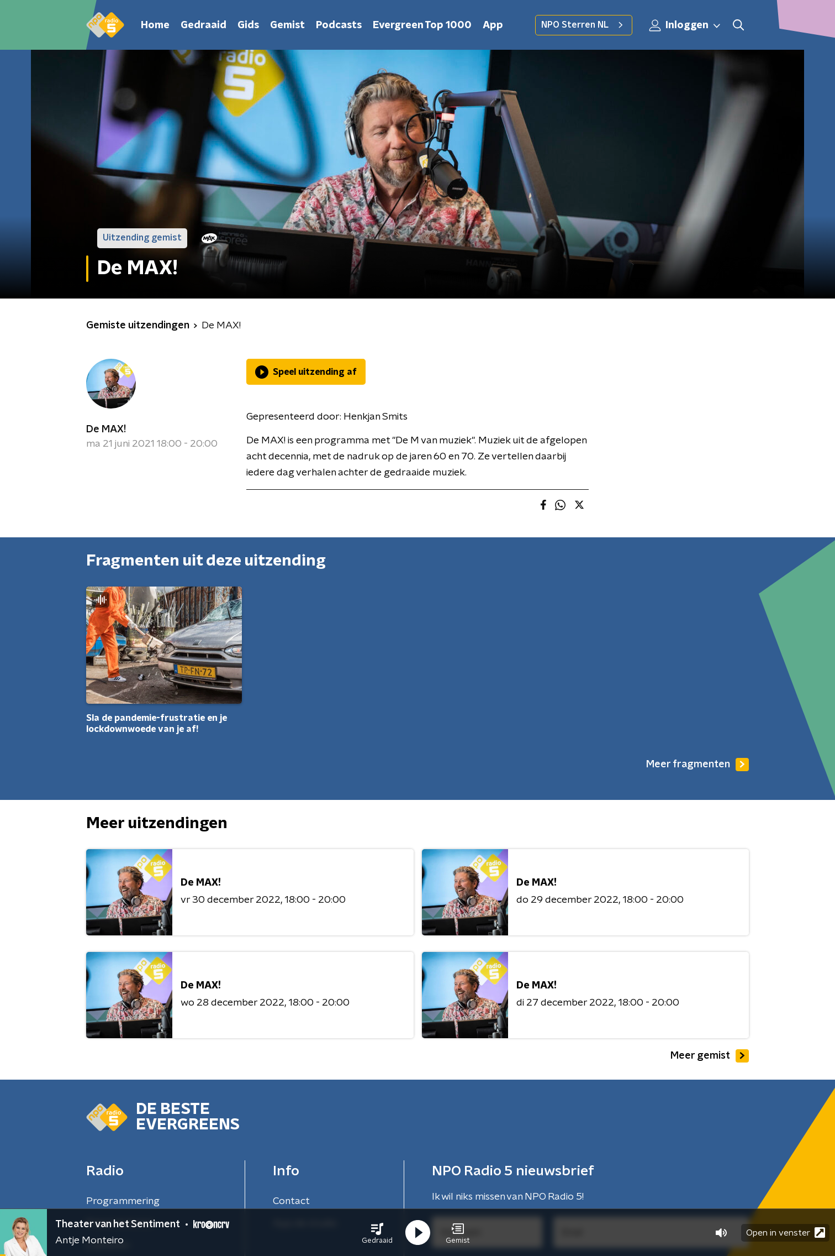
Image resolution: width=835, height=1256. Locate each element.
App (493, 25)
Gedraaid (203, 25)
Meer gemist (709, 1056)
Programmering (123, 1201)
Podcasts (339, 25)
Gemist (287, 25)
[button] (377, 1232)
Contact (291, 1201)
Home (155, 25)
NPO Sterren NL (583, 24)
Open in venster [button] (785, 1232)
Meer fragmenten (697, 764)
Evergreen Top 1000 (422, 25)
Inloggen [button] (685, 25)
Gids (248, 25)
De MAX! (106, 430)
